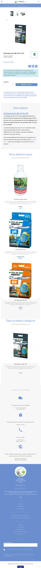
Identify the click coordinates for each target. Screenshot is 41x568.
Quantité (6, 82)
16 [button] (35, 382)
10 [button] (23, 382)
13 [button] (29, 382)
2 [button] (7, 382)
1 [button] (5, 382)
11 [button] (25, 382)
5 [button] (13, 382)
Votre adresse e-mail (8, 542)
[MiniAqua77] (20, 1)
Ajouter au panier (26, 84)
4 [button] (11, 382)
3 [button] (9, 382)
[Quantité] (8, 84)
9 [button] (21, 382)
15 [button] (33, 382)
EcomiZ (14, 563)
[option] (12, 13)
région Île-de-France (29, 563)
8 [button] (19, 382)
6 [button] (15, 382)
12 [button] (27, 382)
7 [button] (17, 382)
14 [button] (31, 382)
